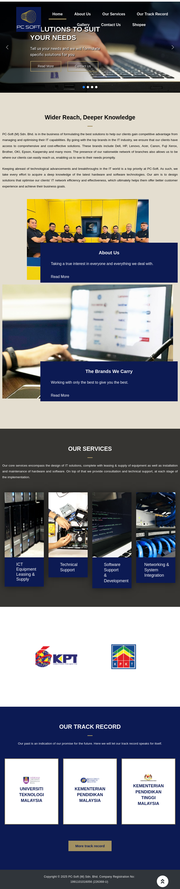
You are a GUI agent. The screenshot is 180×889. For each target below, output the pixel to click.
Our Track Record (152, 14)
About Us (82, 14)
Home (57, 14)
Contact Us (111, 25)
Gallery (83, 25)
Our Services (113, 14)
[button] (7, 47)
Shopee (139, 25)
